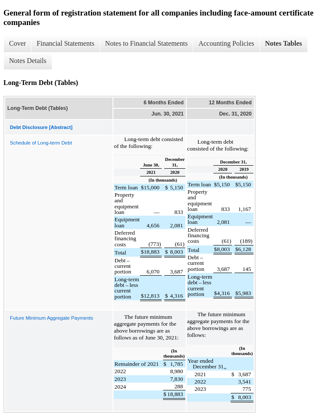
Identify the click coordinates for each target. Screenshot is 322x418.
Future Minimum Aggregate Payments (51, 318)
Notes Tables (283, 43)
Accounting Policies (226, 43)
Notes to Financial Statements (146, 43)
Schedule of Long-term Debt (41, 142)
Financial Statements (65, 43)
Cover (17, 43)
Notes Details (28, 60)
